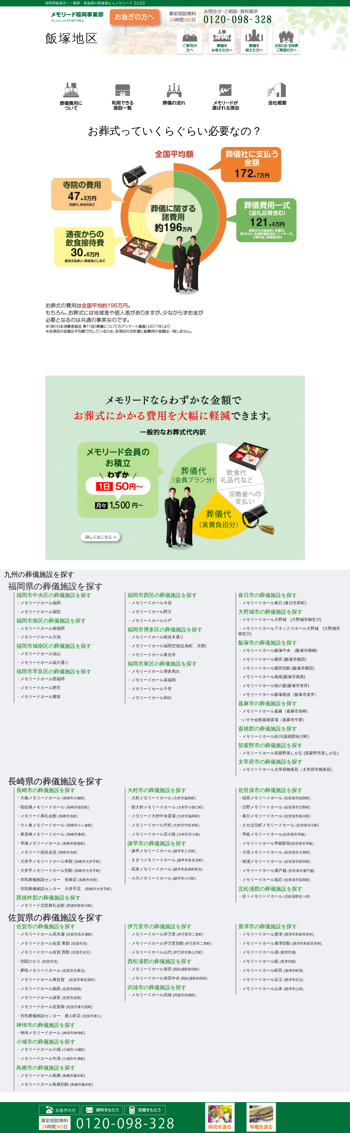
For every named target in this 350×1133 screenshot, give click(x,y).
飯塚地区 (72, 38)
